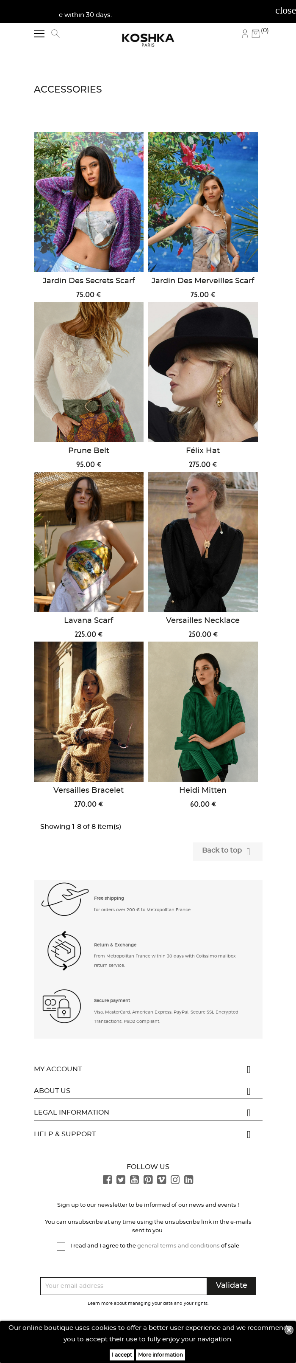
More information (160, 1354)
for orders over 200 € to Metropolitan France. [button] (142, 910)
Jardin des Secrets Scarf (89, 281)
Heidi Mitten (203, 790)
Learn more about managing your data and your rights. (148, 1303)
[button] (65, 903)
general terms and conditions (178, 1246)
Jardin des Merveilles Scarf (203, 281)
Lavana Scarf (88, 621)
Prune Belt (88, 451)
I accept (122, 1354)
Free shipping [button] (109, 898)
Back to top (228, 851)
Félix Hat (203, 451)
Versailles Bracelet (88, 790)
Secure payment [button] (112, 1001)
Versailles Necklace (203, 621)
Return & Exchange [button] (115, 945)
